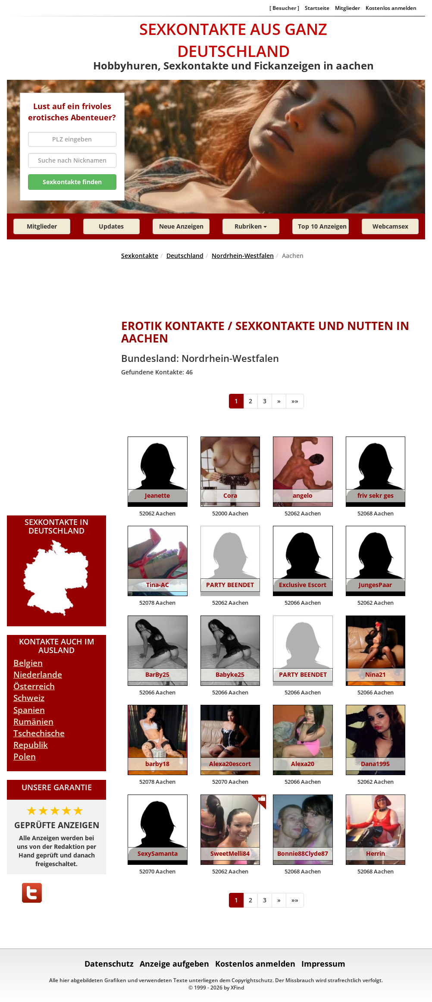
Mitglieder (347, 7)
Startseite (317, 7)
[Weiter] (279, 401)
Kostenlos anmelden (391, 7)
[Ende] (295, 401)
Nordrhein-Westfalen (243, 255)
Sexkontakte (139, 255)
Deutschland (184, 255)
